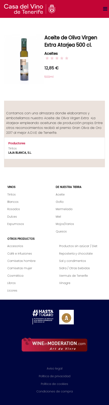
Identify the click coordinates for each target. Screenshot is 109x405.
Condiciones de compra (54, 391)
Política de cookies (54, 384)
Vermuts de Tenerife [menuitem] (73, 276)
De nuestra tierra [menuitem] (68, 187)
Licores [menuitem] (12, 291)
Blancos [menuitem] (13, 202)
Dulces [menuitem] (12, 217)
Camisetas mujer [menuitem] (19, 268)
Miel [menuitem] (58, 217)
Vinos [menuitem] (11, 187)
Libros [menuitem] (11, 283)
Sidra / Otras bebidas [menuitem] (74, 268)
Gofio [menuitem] (60, 202)
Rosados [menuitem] (13, 209)
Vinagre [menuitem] (64, 283)
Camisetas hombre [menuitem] (21, 261)
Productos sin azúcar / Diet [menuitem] (78, 246)
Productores (16, 143)
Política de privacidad (54, 376)
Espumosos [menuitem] (15, 224)
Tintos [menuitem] (11, 195)
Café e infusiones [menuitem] (19, 254)
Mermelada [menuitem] (64, 209)
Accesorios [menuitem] (15, 246)
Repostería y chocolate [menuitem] (76, 254)
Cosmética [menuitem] (15, 276)
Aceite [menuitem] (60, 195)
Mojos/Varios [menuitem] (65, 224)
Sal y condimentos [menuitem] (72, 261)
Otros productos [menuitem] (21, 239)
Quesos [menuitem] (61, 231)
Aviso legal (54, 368)
